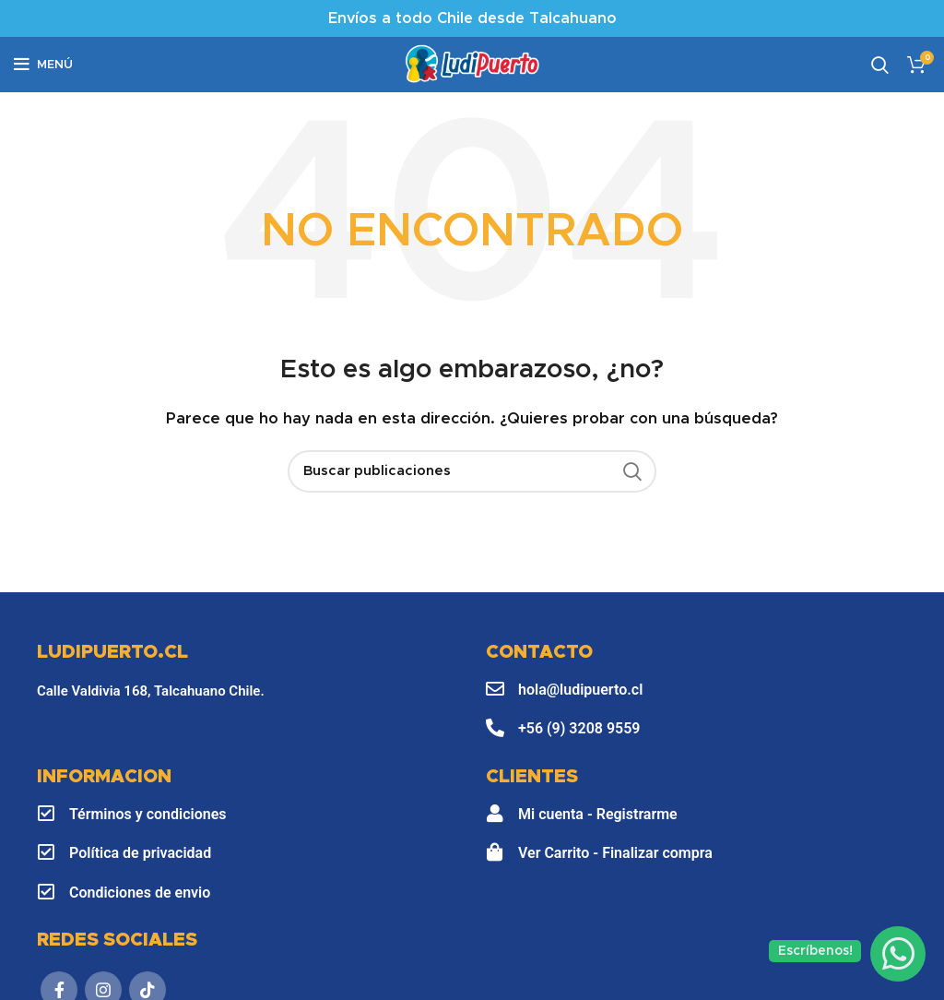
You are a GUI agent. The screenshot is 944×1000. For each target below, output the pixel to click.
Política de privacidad (140, 853)
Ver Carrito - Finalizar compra (615, 853)
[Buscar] (472, 471)
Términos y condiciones (147, 814)
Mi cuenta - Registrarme (598, 814)
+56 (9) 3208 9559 (579, 728)
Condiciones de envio (139, 892)
